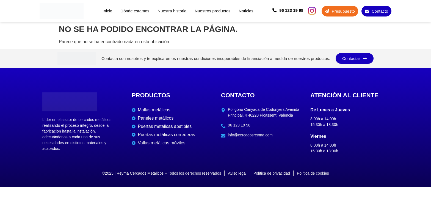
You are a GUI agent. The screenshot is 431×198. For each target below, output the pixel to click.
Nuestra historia (172, 11)
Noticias (246, 11)
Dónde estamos (134, 11)
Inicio (107, 11)
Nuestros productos (212, 11)
